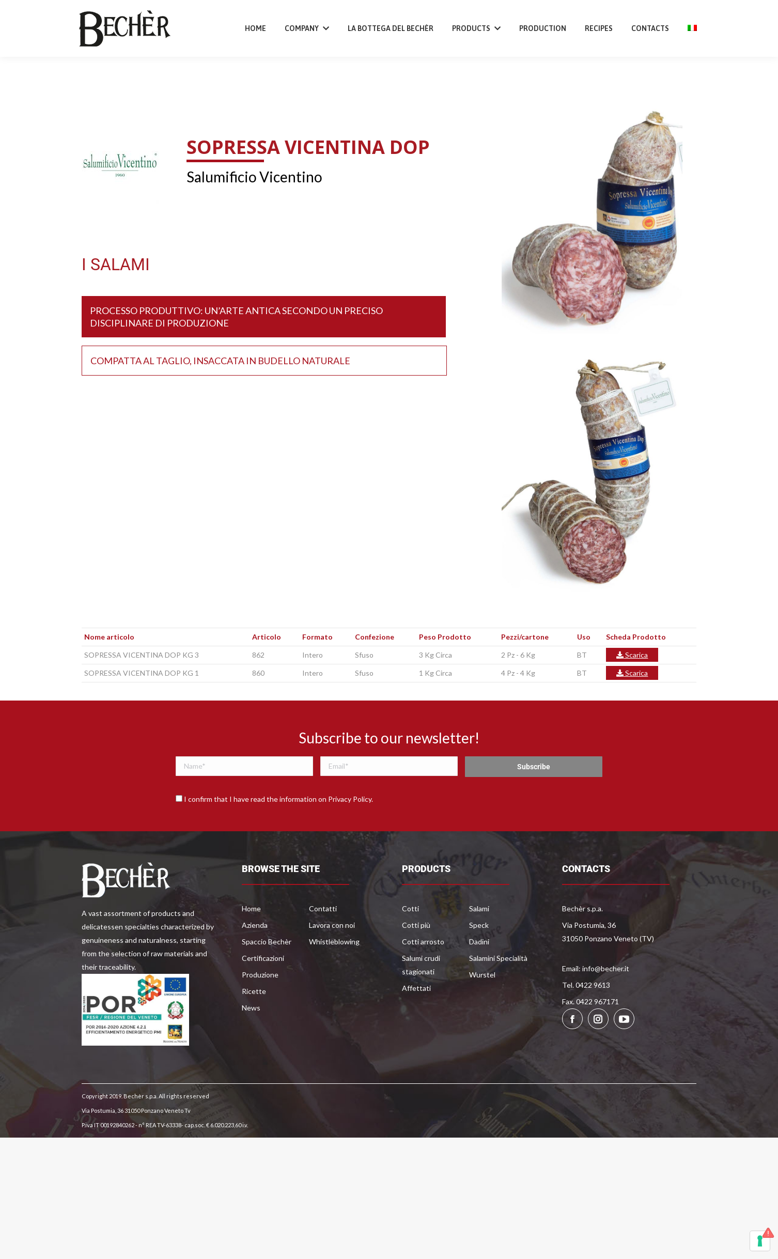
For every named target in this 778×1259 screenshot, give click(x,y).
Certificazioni (263, 990)
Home (251, 940)
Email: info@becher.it (595, 1000)
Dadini (479, 973)
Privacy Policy (349, 831)
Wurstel (482, 1006)
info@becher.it (182, 17)
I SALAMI (116, 296)
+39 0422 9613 (116, 17)
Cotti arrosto (423, 973)
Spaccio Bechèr (266, 973)
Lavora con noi (332, 957)
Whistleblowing (334, 973)
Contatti (323, 940)
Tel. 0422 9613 (586, 1017)
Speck (479, 957)
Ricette (254, 1023)
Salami (479, 940)
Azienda (255, 957)
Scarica (632, 686)
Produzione (260, 1006)
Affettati (416, 1020)
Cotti (410, 940)
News (251, 1039)
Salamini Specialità (498, 990)
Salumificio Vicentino (254, 208)
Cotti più (416, 957)
